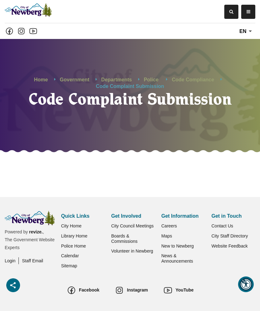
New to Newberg (177, 245)
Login (10, 260)
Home (41, 80)
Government (74, 80)
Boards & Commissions (124, 238)
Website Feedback (229, 245)
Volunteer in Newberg (132, 251)
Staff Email (32, 260)
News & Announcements (177, 258)
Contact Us (222, 225)
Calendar (70, 255)
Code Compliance (193, 80)
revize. (36, 231)
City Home (71, 225)
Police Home (73, 245)
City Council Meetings (132, 225)
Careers (169, 225)
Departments (116, 80)
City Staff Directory (229, 235)
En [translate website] (246, 31)
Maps (166, 235)
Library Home (74, 235)
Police (152, 80)
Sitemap (69, 265)
